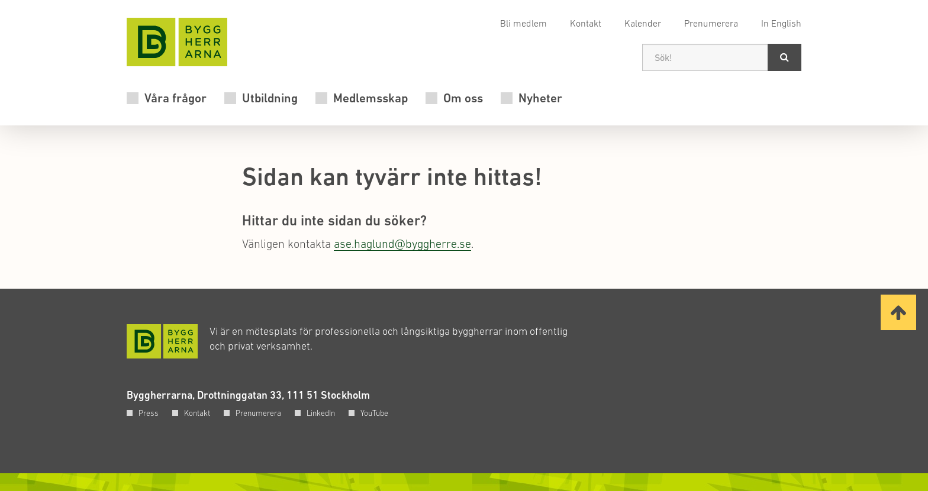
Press (148, 413)
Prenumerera (711, 23)
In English (781, 23)
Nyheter (540, 98)
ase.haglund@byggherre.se (402, 243)
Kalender (642, 23)
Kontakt (585, 23)
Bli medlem (523, 23)
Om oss (463, 98)
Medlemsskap (370, 98)
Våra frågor (175, 98)
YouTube (374, 413)
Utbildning (270, 98)
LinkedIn (321, 413)
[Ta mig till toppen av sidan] (898, 312)
